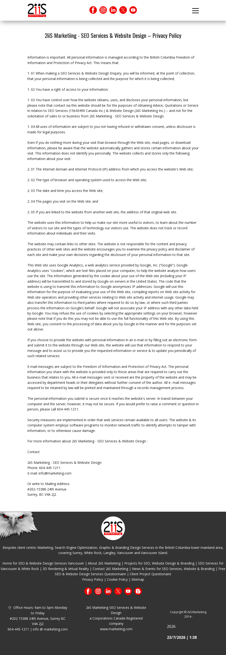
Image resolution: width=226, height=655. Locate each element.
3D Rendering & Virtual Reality (66, 568)
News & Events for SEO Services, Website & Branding (173, 568)
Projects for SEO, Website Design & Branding (159, 563)
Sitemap (137, 579)
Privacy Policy (92, 579)
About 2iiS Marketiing (104, 563)
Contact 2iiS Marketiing (110, 568)
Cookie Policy (117, 579)
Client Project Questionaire (150, 574)
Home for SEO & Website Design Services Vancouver (43, 563)
